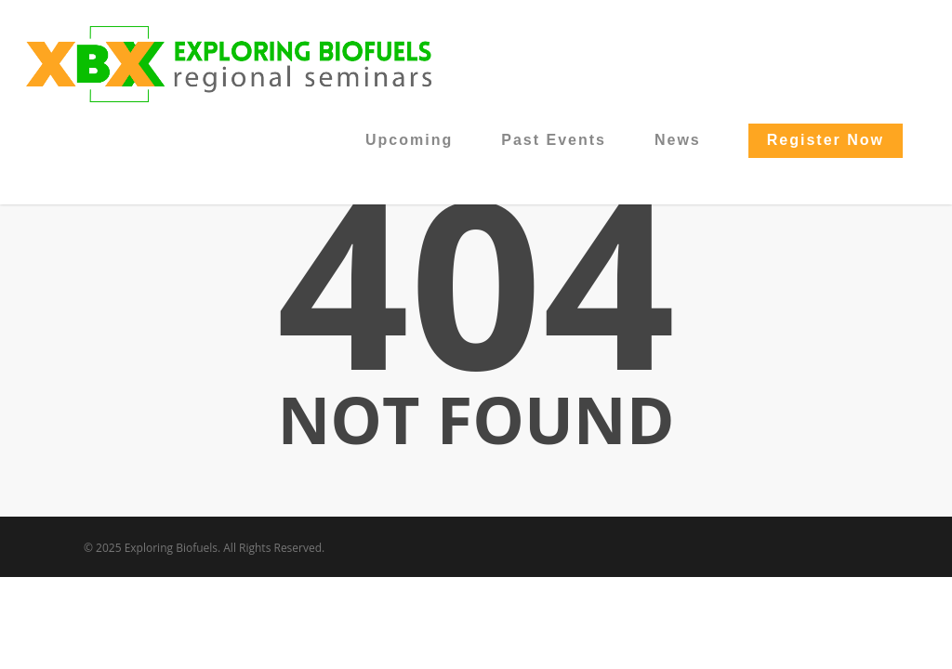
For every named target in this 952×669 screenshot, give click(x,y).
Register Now (825, 140)
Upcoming (409, 140)
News (677, 140)
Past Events (553, 140)
